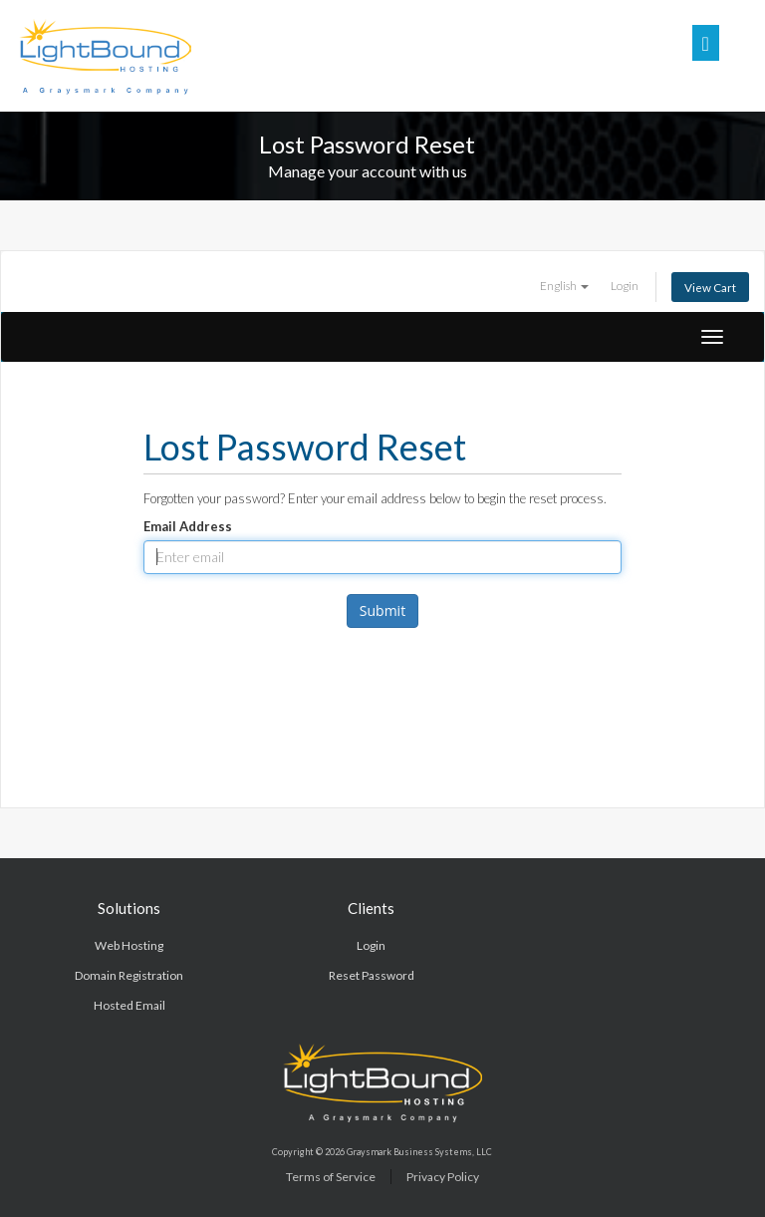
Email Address (187, 526)
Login (624, 285)
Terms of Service (331, 1176)
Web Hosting (129, 945)
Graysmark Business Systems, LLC (419, 1151)
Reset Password (371, 975)
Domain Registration (129, 975)
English (564, 285)
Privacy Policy (442, 1176)
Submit (382, 610)
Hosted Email (129, 1005)
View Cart (710, 287)
